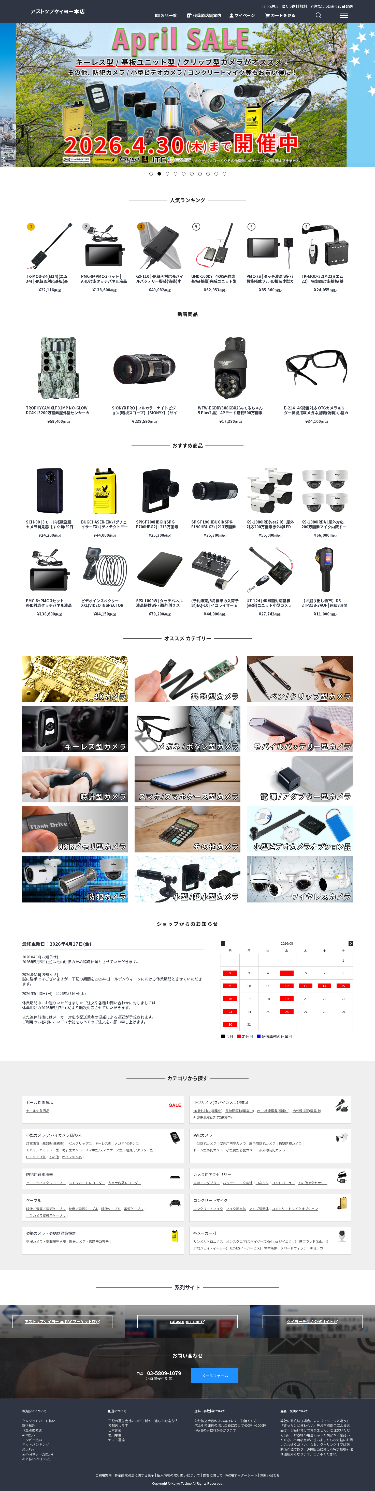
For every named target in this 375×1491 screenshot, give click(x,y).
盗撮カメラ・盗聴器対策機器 (51, 1233)
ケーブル (33, 1200)
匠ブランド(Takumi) (313, 1241)
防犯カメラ (202, 1135)
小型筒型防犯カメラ (241, 1150)
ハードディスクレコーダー (46, 1182)
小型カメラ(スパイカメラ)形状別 (54, 1135)
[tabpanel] (187, 95)
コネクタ (262, 1182)
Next (368, 95)
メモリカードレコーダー (87, 1182)
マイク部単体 (236, 1208)
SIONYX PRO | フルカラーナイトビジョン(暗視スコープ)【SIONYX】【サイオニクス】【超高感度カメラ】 (144, 412)
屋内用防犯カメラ (262, 1143)
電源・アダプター (206, 1182)
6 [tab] (191, 173)
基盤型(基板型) (53, 1143)
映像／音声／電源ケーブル (46, 1208)
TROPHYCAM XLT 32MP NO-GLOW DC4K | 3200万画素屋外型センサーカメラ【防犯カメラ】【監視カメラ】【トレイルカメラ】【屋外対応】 (58, 415)
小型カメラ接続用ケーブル (46, 1215)
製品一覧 (166, 15)
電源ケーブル (133, 1208)
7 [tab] (199, 173)
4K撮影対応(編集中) (207, 1110)
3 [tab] (167, 173)
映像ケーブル (111, 1208)
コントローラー (283, 1182)
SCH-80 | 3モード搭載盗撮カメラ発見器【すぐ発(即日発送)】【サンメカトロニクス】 (49, 529)
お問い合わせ (270, 1475)
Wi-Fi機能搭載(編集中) (273, 1110)
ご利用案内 (103, 1475)
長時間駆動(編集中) (239, 1110)
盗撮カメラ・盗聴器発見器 (46, 1241)
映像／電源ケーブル (83, 1208)
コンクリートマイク (210, 1200)
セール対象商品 (39, 1102)
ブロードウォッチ (293, 1248)
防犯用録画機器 (39, 1174)
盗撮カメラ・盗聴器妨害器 (89, 1241)
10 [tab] (224, 173)
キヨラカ (316, 1248)
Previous (6, 95)
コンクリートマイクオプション (295, 1208)
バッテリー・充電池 (238, 1182)
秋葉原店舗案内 (204, 15)
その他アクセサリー (312, 1182)
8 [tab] (207, 173)
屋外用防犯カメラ (233, 1143)
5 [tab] (183, 173)
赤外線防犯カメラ (272, 1150)
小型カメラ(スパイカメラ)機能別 (221, 1102)
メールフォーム (214, 1375)
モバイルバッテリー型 (42, 1150)
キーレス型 (103, 1143)
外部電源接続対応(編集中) (212, 1117)
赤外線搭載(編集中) (307, 1110)
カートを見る (280, 15)
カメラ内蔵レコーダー (124, 1182)
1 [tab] (150, 173)
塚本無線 (270, 1248)
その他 (54, 1156)
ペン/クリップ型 (79, 1143)
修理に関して (213, 1475)
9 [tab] (216, 173)
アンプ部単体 (259, 1208)
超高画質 (32, 1143)
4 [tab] (175, 173)
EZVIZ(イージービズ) (245, 1248)
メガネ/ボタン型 (126, 1143)
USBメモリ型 (36, 1156)
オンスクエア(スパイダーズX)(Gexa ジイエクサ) (261, 1241)
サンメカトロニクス (208, 1241)
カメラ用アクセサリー (212, 1174)
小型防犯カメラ (205, 1143)
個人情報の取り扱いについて (178, 1475)
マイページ (242, 15)
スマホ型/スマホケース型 (104, 1150)
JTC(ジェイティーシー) (210, 1248)
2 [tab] (159, 173)
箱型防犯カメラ (290, 1143)
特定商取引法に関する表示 (134, 1475)
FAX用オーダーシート (241, 1475)
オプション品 (72, 1156)
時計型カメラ (72, 1150)
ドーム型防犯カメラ (208, 1150)
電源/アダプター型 (139, 1150)
